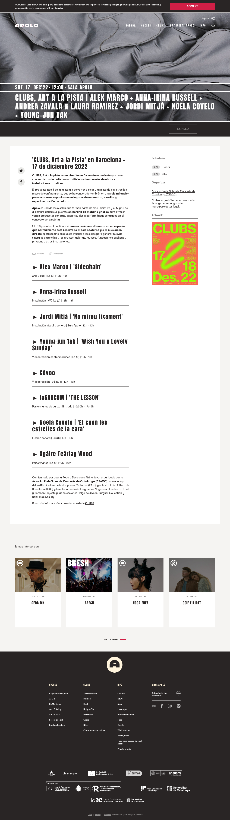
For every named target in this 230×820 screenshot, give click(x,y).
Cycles (146, 25)
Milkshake (88, 714)
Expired (183, 129)
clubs (160, 25)
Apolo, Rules (123, 735)
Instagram (58, 253)
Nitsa (85, 725)
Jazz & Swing (55, 709)
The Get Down (90, 693)
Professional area (126, 714)
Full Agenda (114, 639)
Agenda (131, 25)
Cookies (59, 8)
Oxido (86, 719)
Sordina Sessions (57, 725)
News (120, 698)
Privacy (98, 814)
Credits (121, 725)
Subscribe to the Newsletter (159, 694)
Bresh (86, 704)
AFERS (52, 698)
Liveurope (122, 709)
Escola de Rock (56, 719)
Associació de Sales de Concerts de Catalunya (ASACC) (173, 193)
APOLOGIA (54, 714)
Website (40, 253)
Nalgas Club (89, 709)
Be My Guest (55, 704)
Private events (124, 749)
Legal (90, 814)
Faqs (120, 719)
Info (203, 25)
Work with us (124, 730)
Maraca (87, 698)
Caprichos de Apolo (58, 693)
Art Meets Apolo (182, 25)
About (120, 704)
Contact (121, 693)
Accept (192, 6)
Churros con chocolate (94, 730)
